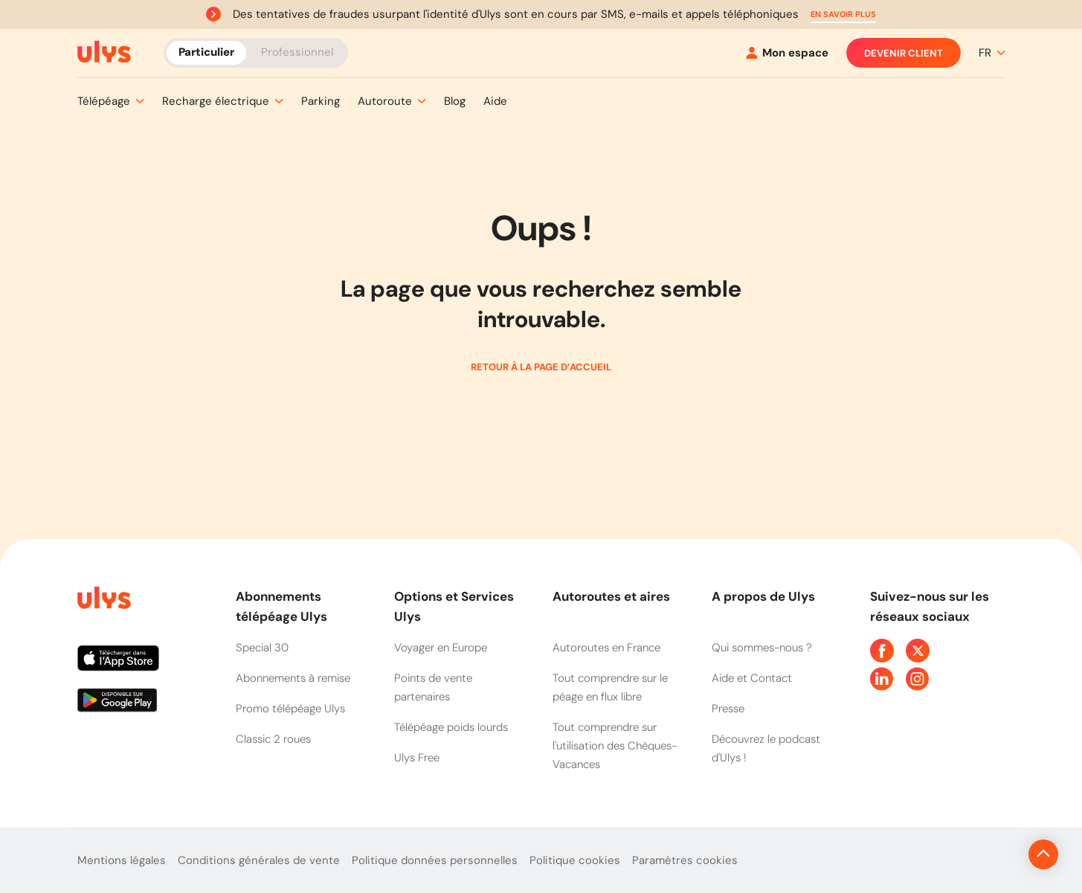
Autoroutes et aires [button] (611, 596)
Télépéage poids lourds (451, 727)
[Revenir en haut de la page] (993, 854)
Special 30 (262, 647)
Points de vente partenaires (433, 687)
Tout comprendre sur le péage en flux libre (610, 687)
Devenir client (903, 53)
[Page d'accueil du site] (102, 600)
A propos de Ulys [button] (763, 596)
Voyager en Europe (440, 647)
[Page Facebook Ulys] (882, 651)
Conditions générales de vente (259, 860)
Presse (728, 708)
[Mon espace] (787, 53)
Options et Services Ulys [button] (454, 606)
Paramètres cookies (685, 860)
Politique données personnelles (435, 860)
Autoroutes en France (606, 647)
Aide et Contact (752, 678)
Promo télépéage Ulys (290, 708)
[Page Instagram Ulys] (918, 679)
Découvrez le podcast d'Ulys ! (766, 748)
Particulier (206, 52)
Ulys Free (416, 757)
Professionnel (297, 52)
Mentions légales (121, 860)
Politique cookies (574, 860)
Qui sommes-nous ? (762, 647)
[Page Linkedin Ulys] (882, 679)
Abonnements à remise (293, 678)
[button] (843, 14)
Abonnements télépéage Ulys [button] (281, 606)
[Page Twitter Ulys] (918, 651)
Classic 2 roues (273, 739)
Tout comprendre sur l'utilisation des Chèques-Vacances (615, 746)
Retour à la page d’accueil (541, 367)
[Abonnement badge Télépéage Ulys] (104, 52)
